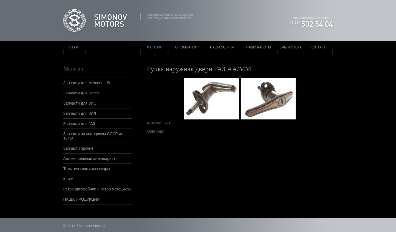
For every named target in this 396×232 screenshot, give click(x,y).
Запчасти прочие (78, 148)
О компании (186, 47)
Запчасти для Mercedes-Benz (89, 83)
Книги (68, 179)
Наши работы (258, 47)
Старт (74, 47)
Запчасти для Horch (81, 93)
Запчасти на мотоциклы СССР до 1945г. (93, 136)
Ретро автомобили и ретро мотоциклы (97, 189)
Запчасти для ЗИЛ (79, 113)
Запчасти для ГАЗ (79, 123)
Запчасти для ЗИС (79, 103)
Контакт (318, 47)
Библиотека (290, 47)
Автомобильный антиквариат (89, 158)
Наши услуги (222, 47)
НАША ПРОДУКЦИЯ (81, 199)
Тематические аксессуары (86, 169)
